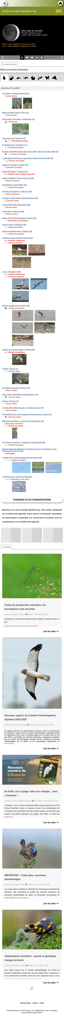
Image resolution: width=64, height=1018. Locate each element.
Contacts (35, 1003)
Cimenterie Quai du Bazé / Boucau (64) (17, 238)
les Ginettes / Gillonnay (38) (13, 211)
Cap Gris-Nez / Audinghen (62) (14, 225)
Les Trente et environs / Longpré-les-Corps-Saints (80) (23, 442)
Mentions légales (25, 1003)
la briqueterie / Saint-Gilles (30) (14, 185)
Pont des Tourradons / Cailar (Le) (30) (17, 192)
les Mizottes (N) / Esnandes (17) (14, 145)
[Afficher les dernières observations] (14, 69)
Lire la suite (50, 631)
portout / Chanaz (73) (10, 401)
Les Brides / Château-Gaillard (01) (15, 94)
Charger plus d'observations (32, 500)
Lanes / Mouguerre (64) (11, 272)
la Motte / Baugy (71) (10, 369)
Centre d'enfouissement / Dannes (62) (17, 231)
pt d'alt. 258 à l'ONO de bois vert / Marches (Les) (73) (23, 408)
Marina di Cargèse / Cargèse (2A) (15, 165)
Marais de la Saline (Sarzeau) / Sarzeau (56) (19, 218)
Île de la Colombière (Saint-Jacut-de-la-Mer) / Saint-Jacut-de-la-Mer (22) (30, 152)
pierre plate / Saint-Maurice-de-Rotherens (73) (20, 395)
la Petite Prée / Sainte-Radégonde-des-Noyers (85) (22, 458)
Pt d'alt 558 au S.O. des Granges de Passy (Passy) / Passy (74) (26, 415)
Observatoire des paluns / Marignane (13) (18, 119)
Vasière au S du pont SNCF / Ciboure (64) (18, 350)
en (60, 11)
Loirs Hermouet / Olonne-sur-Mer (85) (17, 477)
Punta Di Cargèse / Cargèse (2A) (15, 172)
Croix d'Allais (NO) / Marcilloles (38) (16, 205)
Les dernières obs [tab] (9, 64)
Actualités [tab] (6, 547)
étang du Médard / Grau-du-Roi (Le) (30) (18, 178)
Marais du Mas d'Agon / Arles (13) (15, 113)
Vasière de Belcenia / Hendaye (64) (16, 306)
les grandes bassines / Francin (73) (16, 388)
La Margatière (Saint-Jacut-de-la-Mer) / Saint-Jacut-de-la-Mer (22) (27, 158)
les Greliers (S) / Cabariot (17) (14, 138)
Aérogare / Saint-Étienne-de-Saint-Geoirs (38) (20, 198)
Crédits (41, 1003)
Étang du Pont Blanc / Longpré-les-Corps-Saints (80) (23, 421)
